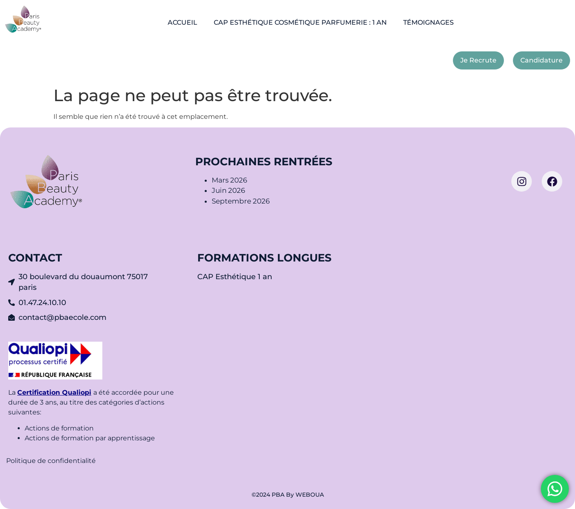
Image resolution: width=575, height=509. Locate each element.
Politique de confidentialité (51, 461)
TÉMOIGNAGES (428, 22)
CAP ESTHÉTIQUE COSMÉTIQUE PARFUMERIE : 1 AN (300, 22)
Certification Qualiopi (54, 392)
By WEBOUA (305, 494)
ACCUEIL (182, 22)
